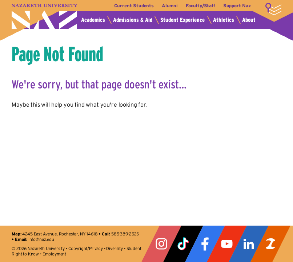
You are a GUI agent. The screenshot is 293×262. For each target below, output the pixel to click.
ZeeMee (270, 244)
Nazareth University (44, 16)
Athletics (223, 20)
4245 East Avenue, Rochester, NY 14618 (59, 233)
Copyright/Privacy (85, 248)
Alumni (170, 5)
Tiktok (183, 244)
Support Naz (237, 5)
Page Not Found (57, 54)
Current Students (134, 5)
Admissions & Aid (132, 20)
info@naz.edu (41, 239)
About (249, 20)
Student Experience (182, 20)
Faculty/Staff (200, 5)
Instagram (161, 244)
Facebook (205, 244)
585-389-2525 (125, 233)
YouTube (227, 244)
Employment (54, 253)
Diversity (114, 248)
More (273, 9)
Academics (93, 20)
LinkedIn (248, 244)
